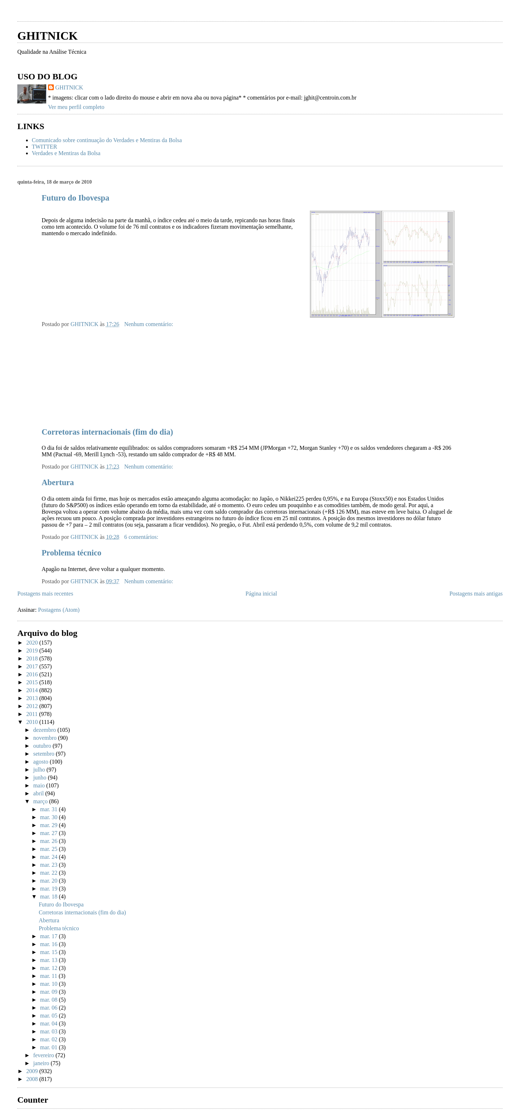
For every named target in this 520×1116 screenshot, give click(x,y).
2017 (32, 666)
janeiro (42, 1063)
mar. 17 (49, 936)
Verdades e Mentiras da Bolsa (66, 153)
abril (39, 793)
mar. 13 (49, 960)
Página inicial (261, 593)
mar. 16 (49, 944)
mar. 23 (49, 865)
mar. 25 (49, 849)
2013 (32, 698)
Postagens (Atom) (58, 610)
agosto (41, 762)
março (41, 801)
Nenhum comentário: (149, 324)
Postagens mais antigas (476, 593)
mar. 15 (49, 952)
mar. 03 (49, 1031)
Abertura (58, 482)
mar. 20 (49, 881)
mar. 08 (49, 1000)
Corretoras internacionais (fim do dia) (107, 431)
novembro (45, 738)
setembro (44, 754)
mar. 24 (49, 857)
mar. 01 (49, 1047)
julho (40, 769)
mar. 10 (49, 984)
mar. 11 (49, 976)
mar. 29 (49, 825)
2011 (32, 714)
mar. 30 (49, 817)
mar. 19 (49, 889)
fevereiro (44, 1055)
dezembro (45, 730)
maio (39, 785)
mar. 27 (49, 833)
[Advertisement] (101, 13)
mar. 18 (49, 896)
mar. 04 (49, 1023)
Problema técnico (71, 552)
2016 (32, 674)
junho (40, 777)
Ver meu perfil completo (76, 107)
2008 (32, 1079)
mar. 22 (49, 873)
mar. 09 (49, 992)
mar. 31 (49, 809)
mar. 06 (49, 1008)
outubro (43, 746)
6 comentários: (142, 537)
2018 (32, 658)
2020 (32, 643)
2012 (32, 706)
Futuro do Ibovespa (75, 197)
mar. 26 (49, 841)
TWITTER (44, 147)
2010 (32, 722)
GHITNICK (47, 35)
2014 (32, 690)
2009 (32, 1071)
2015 (32, 682)
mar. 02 (49, 1039)
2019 (32, 650)
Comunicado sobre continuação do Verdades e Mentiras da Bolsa (107, 140)
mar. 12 (49, 968)
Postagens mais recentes (45, 593)
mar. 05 (49, 1015)
